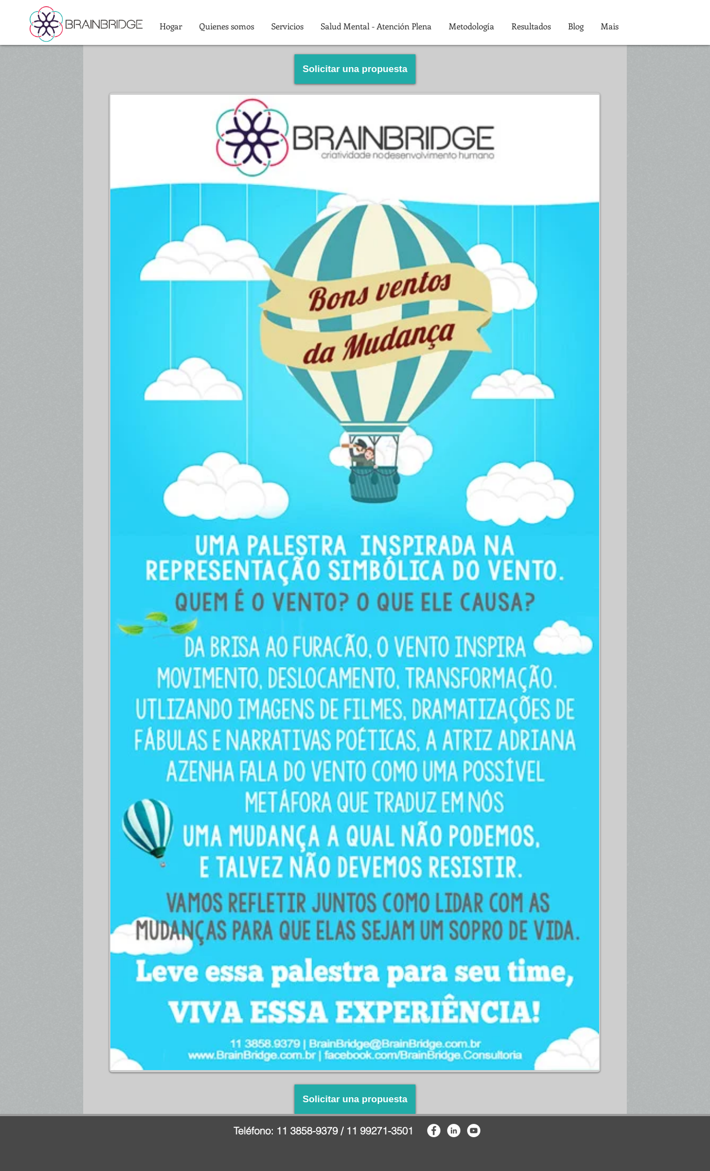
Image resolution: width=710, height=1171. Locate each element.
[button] (226, 26)
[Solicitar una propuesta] (355, 69)
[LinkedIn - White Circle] (453, 1130)
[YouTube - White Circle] (473, 1130)
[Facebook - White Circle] (433, 1130)
